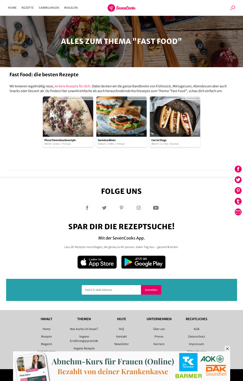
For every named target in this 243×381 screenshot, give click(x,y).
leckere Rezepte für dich (72, 86)
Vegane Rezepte (84, 348)
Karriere (159, 344)
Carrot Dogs (159, 140)
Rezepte (28, 7)
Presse (159, 336)
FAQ (121, 329)
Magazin (71, 7)
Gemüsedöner (107, 140)
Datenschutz (196, 336)
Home (12, 7)
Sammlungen (49, 7)
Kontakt (121, 336)
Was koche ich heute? (84, 329)
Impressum (196, 344)
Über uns (159, 329)
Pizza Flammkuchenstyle (60, 140)
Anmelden (151, 289)
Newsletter (121, 344)
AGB (196, 329)
